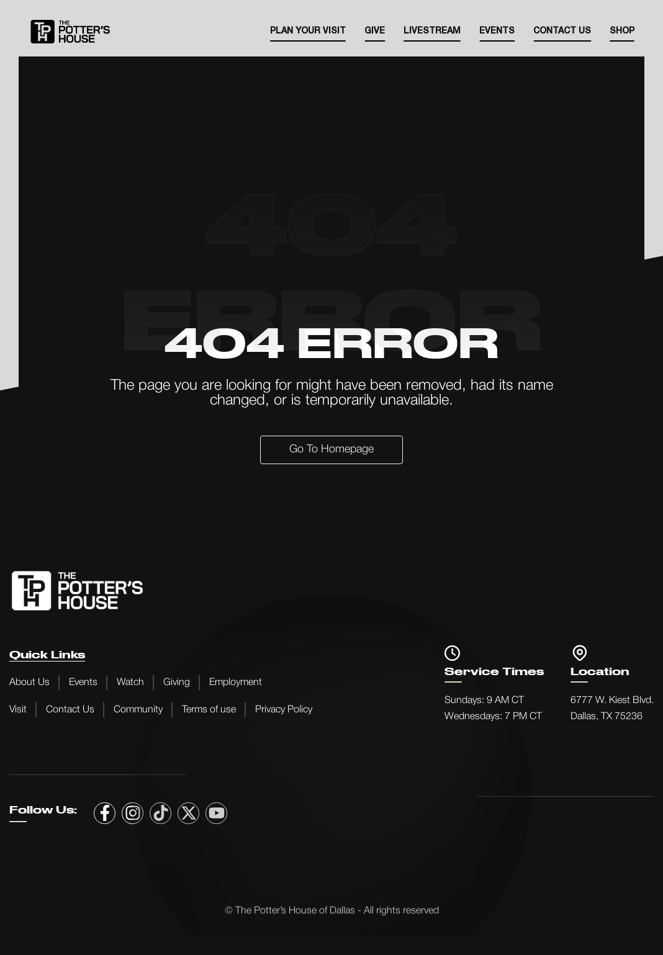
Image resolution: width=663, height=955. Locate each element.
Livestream (432, 31)
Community (138, 710)
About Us (29, 682)
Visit (18, 710)
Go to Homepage (331, 449)
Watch (130, 682)
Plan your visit (308, 31)
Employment (235, 682)
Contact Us (562, 31)
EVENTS (497, 31)
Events (83, 682)
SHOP (622, 31)
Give (374, 31)
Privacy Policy (283, 710)
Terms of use (209, 710)
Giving (176, 682)
